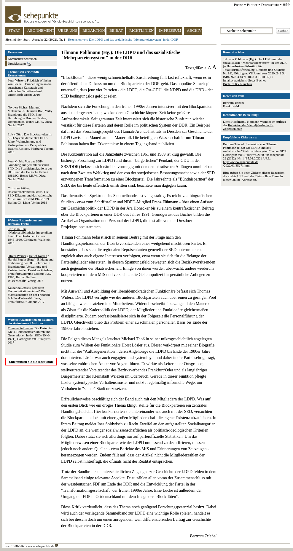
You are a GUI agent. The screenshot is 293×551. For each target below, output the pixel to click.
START (14, 30)
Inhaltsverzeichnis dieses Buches (244, 80)
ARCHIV (194, 30)
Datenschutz (270, 5)
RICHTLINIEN (141, 30)
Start (26, 39)
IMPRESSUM (170, 30)
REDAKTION (93, 30)
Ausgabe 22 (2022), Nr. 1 (48, 39)
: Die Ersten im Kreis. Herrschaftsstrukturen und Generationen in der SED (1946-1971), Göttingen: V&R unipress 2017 (30, 335)
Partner (252, 5)
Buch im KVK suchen (237, 84)
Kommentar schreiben (22, 58)
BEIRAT (116, 30)
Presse (238, 5)
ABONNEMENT (40, 30)
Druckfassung (19, 64)
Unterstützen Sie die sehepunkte (31, 361)
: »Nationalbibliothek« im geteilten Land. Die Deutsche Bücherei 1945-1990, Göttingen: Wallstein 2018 (30, 236)
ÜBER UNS (67, 30)
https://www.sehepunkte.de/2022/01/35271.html (240, 163)
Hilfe (286, 5)
